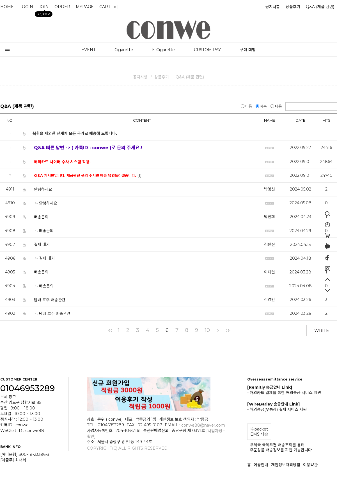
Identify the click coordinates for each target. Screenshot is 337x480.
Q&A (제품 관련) (320, 6)
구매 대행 (248, 49)
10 (207, 330)
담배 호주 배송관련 (49, 299)
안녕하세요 (43, 189)
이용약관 (310, 464)
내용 (276, 106)
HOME (7, 6)
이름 (247, 106)
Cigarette (123, 49)
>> (228, 330)
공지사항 (272, 6)
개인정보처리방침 (285, 464)
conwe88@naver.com (203, 424)
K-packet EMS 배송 (259, 432)
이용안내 (261, 464)
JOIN (44, 8)
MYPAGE (85, 6)
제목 (262, 106)
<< (109, 330)
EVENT (88, 49)
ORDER (62, 6)
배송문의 (41, 216)
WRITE (321, 330)
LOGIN (26, 6)
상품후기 (293, 6)
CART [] (109, 6)
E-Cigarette (163, 49)
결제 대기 (42, 244)
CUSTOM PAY (207, 49)
